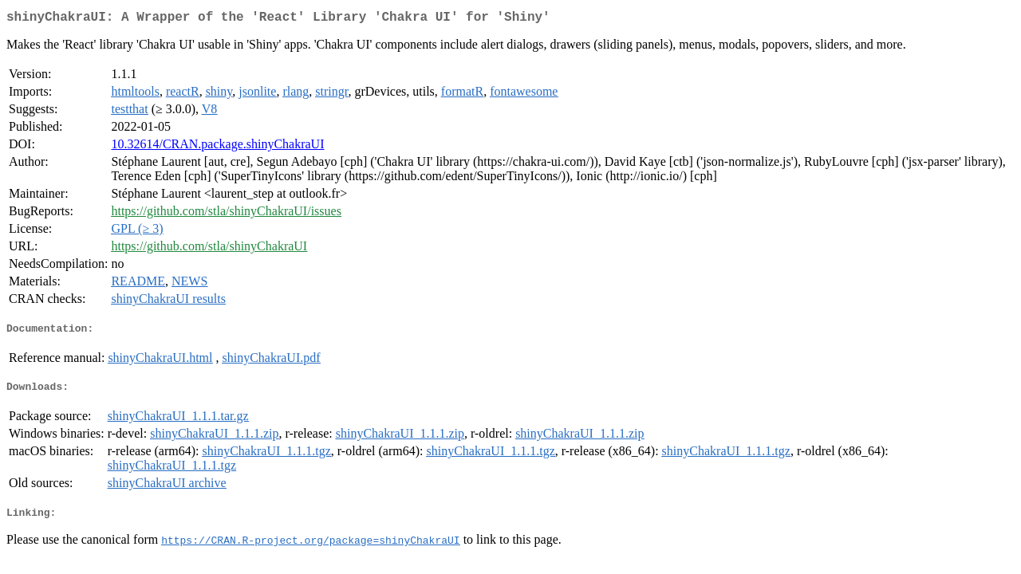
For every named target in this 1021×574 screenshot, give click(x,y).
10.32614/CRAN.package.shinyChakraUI (217, 147)
